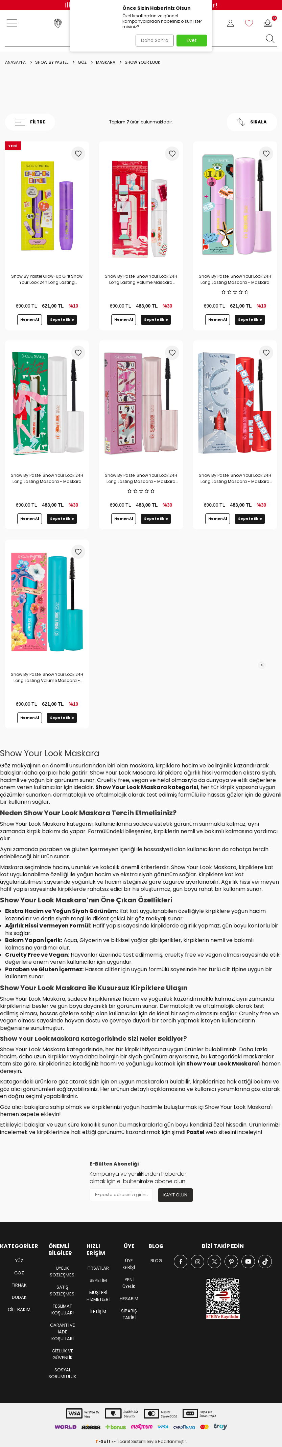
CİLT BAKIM (19, 1310)
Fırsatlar (98, 1268)
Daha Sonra (152, 40)
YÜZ (19, 1261)
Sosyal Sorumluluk (62, 1373)
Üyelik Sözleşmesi (62, 1271)
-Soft (103, 1442)
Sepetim (98, 1280)
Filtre (30, 122)
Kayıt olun (174, 1195)
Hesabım (129, 1299)
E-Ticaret (121, 1442)
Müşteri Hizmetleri (98, 1296)
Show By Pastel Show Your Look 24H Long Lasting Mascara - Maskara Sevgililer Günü (141, 478)
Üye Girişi (129, 1264)
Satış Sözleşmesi (62, 1290)
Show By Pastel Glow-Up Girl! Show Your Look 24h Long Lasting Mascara (47, 279)
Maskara (105, 62)
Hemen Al (29, 319)
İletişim (98, 1311)
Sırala (252, 122)
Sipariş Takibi (129, 1314)
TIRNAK (19, 1285)
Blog (156, 1261)
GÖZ (19, 1273)
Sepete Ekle (62, 319)
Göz (82, 62)
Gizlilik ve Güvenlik (62, 1354)
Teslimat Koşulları (62, 1309)
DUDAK (19, 1297)
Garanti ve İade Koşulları (62, 1332)
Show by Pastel (51, 62)
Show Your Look (142, 62)
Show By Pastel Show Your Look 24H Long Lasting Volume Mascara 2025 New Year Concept (141, 279)
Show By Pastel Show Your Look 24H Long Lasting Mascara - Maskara (235, 279)
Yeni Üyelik (129, 1283)
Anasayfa (15, 62)
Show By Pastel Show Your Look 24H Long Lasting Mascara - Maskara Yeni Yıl (235, 478)
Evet (192, 40)
